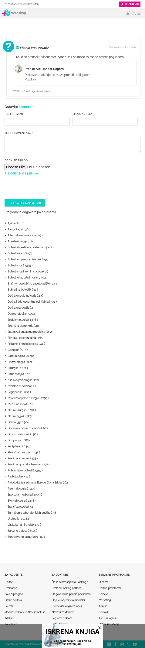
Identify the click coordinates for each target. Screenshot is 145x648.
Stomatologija (16, 500)
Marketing (105, 600)
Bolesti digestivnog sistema (25, 247)
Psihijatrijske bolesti (20, 470)
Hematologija (16, 362)
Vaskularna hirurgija (20, 524)
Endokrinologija (18, 319)
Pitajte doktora (13, 600)
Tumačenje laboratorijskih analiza (29, 512)
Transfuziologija (18, 506)
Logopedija (15, 392)
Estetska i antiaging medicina (26, 332)
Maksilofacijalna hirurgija (23, 398)
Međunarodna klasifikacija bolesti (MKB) (25, 615)
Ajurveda (13, 223)
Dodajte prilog (16, 160)
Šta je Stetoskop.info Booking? (70, 582)
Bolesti (9, 606)
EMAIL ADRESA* (82, 113)
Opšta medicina (18, 434)
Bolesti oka (15, 253)
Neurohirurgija (17, 410)
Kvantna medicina (19, 386)
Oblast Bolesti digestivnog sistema (32, 91)
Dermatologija (17, 313)
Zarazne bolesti (17, 530)
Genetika (13, 350)
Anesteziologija (17, 241)
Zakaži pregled (14, 594)
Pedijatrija (14, 446)
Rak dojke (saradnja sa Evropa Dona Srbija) (35, 482)
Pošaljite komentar (25, 202)
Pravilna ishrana (18, 458)
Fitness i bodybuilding (22, 338)
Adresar (103, 606)
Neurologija (15, 416)
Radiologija (15, 476)
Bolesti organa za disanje (24, 259)
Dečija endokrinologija (22, 295)
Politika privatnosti (110, 588)
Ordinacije (11, 588)
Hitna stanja (15, 374)
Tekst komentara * (19, 133)
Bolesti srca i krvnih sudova (25, 271)
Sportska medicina (20, 494)
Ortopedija (14, 440)
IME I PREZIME (14, 113)
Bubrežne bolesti (19, 289)
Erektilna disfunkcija (20, 325)
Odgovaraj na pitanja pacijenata (71, 594)
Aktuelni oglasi (107, 618)
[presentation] (33, 186)
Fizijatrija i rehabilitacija (22, 344)
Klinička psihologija (20, 380)
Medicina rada (17, 404)
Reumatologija (17, 488)
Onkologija (14, 422)
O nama (104, 582)
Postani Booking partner (66, 588)
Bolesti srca (15, 265)
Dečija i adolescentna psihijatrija (28, 301)
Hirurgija (13, 368)
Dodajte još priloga (21, 173)
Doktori (9, 582)
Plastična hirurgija (19, 452)
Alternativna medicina (22, 235)
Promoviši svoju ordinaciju (67, 606)
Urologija (13, 518)
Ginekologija (16, 356)
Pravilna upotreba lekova (24, 464)
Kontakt (103, 612)
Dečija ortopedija (18, 307)
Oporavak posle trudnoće (24, 428)
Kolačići (103, 594)
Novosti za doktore (63, 612)
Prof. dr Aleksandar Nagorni (45, 69)
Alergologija (15, 229)
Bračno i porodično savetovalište (29, 283)
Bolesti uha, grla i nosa (22, 277)
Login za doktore (62, 618)
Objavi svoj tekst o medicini (68, 600)
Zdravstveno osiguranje (23, 537)
